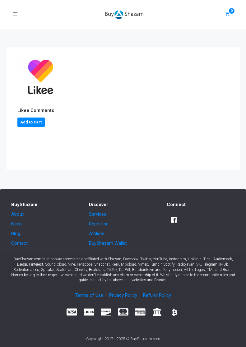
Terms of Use (89, 295)
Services (97, 214)
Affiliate (96, 233)
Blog (15, 233)
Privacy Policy (123, 295)
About (17, 214)
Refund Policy (157, 295)
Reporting (99, 224)
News (17, 224)
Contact (19, 243)
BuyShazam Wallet (108, 243)
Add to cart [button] (31, 122)
